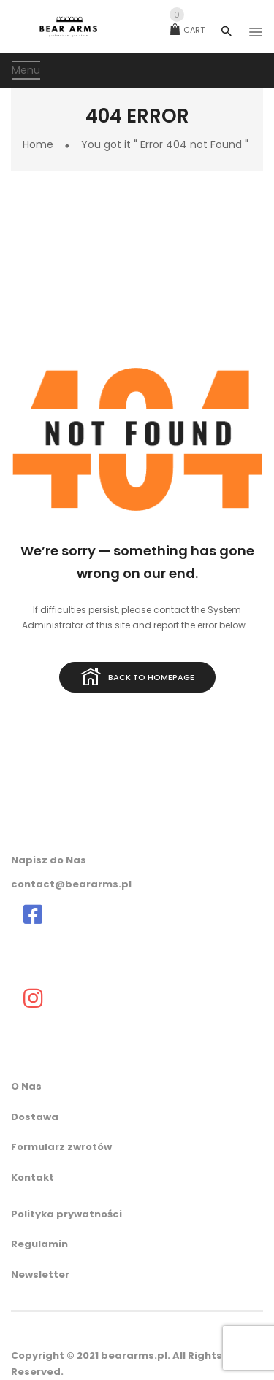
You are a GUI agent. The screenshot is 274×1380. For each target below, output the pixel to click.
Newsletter (40, 1274)
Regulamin (39, 1244)
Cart (187, 30)
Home (38, 144)
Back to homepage (137, 678)
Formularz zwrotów (61, 1147)
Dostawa (34, 1117)
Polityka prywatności (66, 1214)
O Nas (26, 1086)
